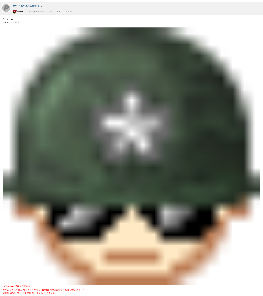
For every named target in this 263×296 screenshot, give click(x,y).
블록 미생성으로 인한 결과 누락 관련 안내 (40, 170)
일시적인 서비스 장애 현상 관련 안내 (38, 197)
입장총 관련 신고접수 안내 (33, 190)
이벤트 (38, 96)
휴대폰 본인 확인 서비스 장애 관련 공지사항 (41, 136)
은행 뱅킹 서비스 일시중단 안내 (35, 116)
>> (145, 282)
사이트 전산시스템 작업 (32, 156)
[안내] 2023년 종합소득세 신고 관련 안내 (40, 223)
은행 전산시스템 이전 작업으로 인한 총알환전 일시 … (45, 163)
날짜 (247, 104)
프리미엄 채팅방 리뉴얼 (32, 217)
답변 (260, 88)
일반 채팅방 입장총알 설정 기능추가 (37, 210)
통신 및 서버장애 (29, 150)
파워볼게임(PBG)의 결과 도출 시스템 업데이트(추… (45, 230)
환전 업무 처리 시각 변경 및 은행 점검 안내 (41, 130)
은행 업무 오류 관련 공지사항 (34, 183)
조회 (258, 104)
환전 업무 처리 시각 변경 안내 (35, 109)
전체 (8, 96)
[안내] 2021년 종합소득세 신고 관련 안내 (40, 270)
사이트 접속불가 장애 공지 (33, 143)
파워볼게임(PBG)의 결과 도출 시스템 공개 (40, 237)
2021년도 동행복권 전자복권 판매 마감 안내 (41, 257)
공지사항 (23, 96)
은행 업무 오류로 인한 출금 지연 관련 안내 (40, 176)
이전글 (4, 88)
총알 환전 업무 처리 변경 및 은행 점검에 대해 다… (44, 123)
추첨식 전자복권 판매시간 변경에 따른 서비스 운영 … (45, 264)
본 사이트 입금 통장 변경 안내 (35, 203)
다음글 (14, 88)
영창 (53, 96)
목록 (252, 88)
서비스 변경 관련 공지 (31, 243)
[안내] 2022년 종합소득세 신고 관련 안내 (40, 250)
